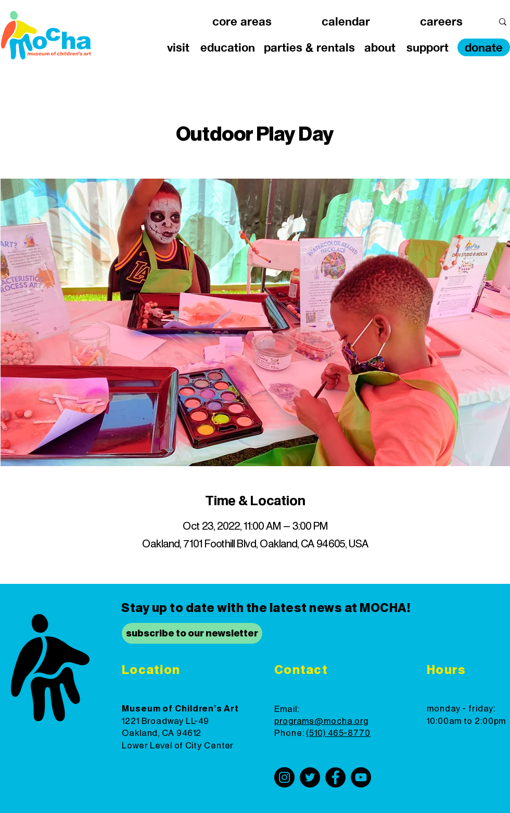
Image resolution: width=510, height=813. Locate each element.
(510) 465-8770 (338, 733)
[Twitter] (310, 777)
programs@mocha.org (321, 721)
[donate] (483, 47)
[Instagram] (284, 777)
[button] (242, 21)
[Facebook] (335, 777)
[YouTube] (361, 777)
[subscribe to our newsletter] (192, 633)
